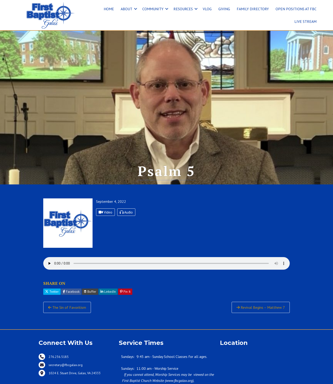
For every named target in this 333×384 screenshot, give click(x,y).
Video (105, 212)
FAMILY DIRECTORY (253, 9)
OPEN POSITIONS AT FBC (296, 9)
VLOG (207, 9)
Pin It (125, 291)
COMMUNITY (152, 9)
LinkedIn (108, 291)
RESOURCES (183, 9)
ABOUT (126, 9)
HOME (109, 9)
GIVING (224, 9)
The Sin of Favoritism (67, 307)
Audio (126, 212)
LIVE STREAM (305, 21)
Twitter (52, 291)
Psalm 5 (166, 171)
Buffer (90, 291)
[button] (135, 9)
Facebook (71, 291)
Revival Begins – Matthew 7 (260, 307)
